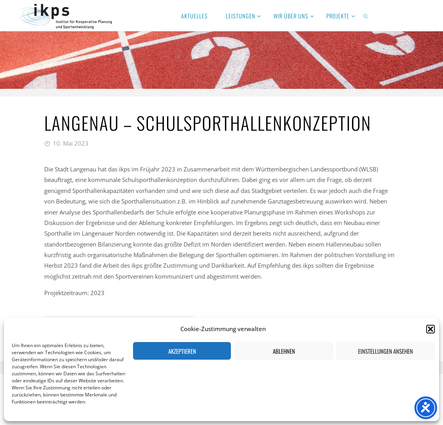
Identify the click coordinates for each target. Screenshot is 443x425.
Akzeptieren (182, 351)
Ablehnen (284, 351)
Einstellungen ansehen (385, 351)
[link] (366, 15)
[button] (430, 329)
